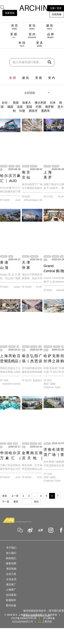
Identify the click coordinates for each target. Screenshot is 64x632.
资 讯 (32, 27)
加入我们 (11, 552)
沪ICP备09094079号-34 (23, 618)
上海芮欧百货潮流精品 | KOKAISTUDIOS (13, 361)
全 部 (12, 77)
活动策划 (11, 594)
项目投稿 (11, 568)
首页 (4, 495)
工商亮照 (45, 621)
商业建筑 (3, 166)
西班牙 (33, 111)
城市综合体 (34, 256)
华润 (9, 443)
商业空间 (33, 346)
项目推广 (11, 584)
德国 (10, 106)
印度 (22, 111)
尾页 (15, 501)
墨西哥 (45, 111)
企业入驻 (11, 573)
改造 (11, 256)
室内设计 (33, 166)
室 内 (32, 35)
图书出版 (11, 605)
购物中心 (25, 166)
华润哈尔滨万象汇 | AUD (10, 458)
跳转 (36, 501)
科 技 (22, 44)
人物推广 (11, 589)
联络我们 (11, 558)
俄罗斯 (49, 106)
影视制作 (11, 600)
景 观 (13, 35)
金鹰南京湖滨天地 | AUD (32, 458)
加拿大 (26, 102)
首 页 (14, 27)
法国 (20, 106)
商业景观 (55, 166)
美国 (16, 102)
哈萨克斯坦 (48, 346)
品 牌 (50, 35)
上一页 (14, 495)
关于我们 (11, 547)
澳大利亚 (40, 102)
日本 (53, 102)
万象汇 (11, 166)
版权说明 (11, 563)
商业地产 (33, 443)
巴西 (38, 106)
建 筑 (49, 27)
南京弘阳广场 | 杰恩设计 (32, 361)
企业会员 (11, 579)
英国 (29, 106)
